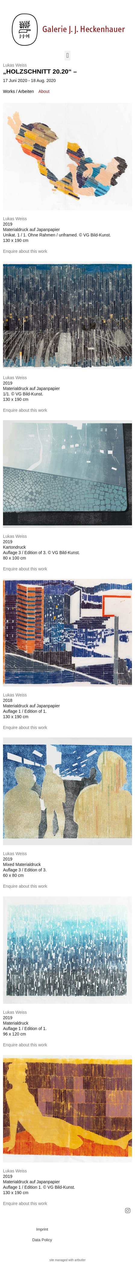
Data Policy (42, 1240)
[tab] (18, 91)
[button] (67, 56)
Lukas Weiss (15, 65)
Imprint (42, 1229)
